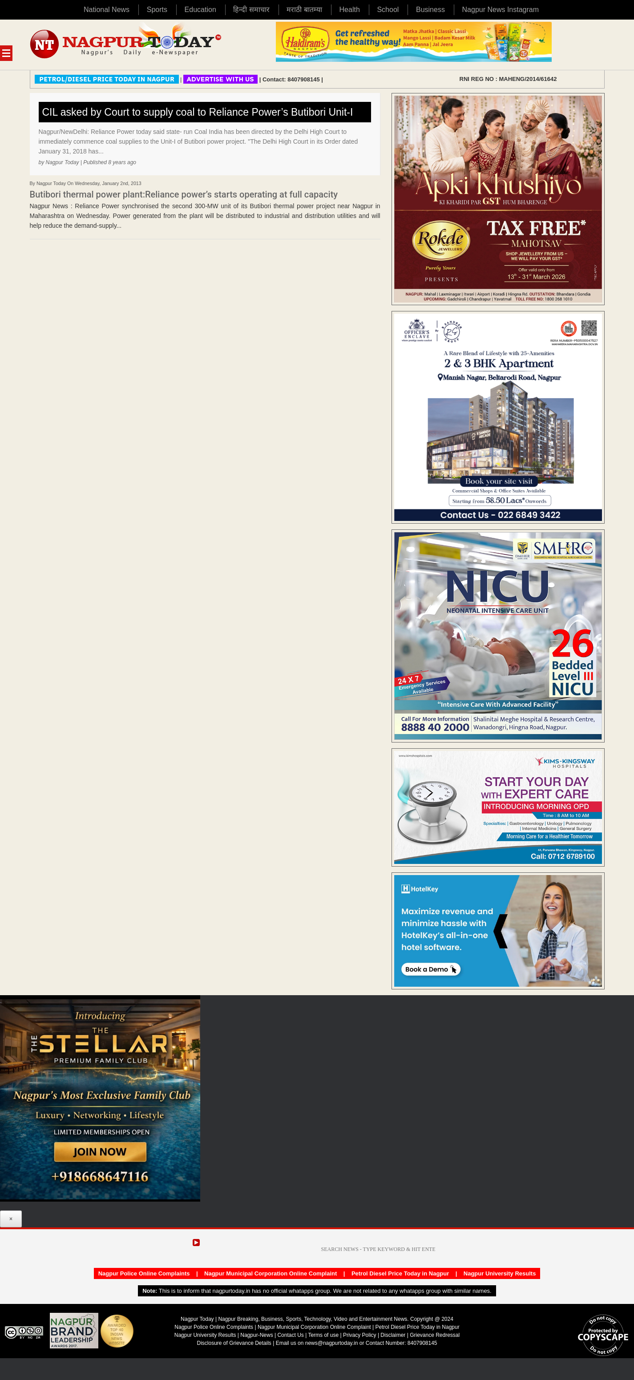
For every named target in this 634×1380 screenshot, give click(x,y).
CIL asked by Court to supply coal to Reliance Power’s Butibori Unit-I (197, 112)
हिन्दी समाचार (251, 9)
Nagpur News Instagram (500, 9)
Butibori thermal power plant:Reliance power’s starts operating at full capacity (184, 194)
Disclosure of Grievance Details (234, 1343)
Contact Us (290, 1335)
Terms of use (323, 1335)
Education (200, 9)
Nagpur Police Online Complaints (144, 1273)
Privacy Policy (359, 1335)
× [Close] (10, 1219)
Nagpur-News (256, 1335)
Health (349, 9)
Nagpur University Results (500, 1273)
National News (106, 9)
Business (430, 9)
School (388, 9)
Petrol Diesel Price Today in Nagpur (400, 1273)
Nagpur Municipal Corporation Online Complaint (270, 1273)
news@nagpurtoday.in (331, 1343)
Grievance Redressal (435, 1335)
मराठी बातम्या (304, 9)
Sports (157, 9)
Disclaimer (393, 1335)
